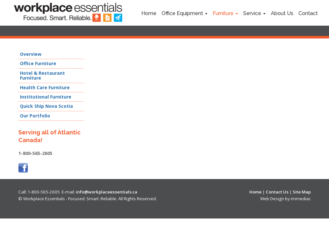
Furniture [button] (225, 13)
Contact (308, 13)
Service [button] (254, 13)
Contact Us (277, 192)
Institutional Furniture (45, 97)
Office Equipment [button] (185, 13)
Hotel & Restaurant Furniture (42, 75)
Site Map (302, 192)
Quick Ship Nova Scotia (46, 106)
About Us (282, 13)
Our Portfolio (35, 116)
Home (148, 13)
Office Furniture (38, 63)
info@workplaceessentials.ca (106, 192)
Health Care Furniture (45, 87)
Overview (30, 54)
